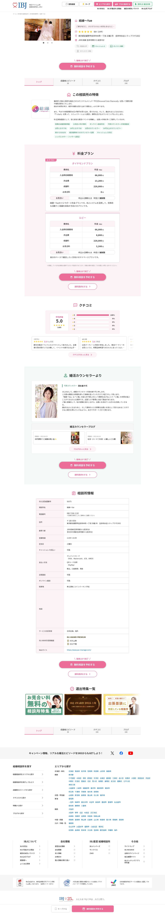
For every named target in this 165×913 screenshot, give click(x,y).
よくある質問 (30, 864)
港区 (84, 778)
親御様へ (30, 860)
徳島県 (102, 819)
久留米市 (80, 826)
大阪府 (71, 809)
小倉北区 (94, 826)
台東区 (102, 778)
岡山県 (83, 819)
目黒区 (127, 778)
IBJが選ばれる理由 (114, 8)
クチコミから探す (28, 798)
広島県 (89, 819)
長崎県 (77, 830)
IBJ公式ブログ (147, 8)
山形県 (102, 771)
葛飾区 (119, 781)
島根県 (77, 819)
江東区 (115, 778)
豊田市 (104, 802)
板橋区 (100, 781)
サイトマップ (134, 846)
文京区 (96, 778)
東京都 (71, 774)
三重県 (83, 805)
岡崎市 (77, 802)
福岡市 (86, 826)
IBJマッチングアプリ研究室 (134, 861)
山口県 (96, 819)
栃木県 (89, 791)
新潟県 (77, 795)
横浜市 (107, 788)
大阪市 (71, 812)
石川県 (96, 795)
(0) (67, 81)
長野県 (83, 795)
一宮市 (71, 802)
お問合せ (65, 857)
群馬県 (96, 791)
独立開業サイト (134, 857)
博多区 (101, 826)
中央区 (79, 778)
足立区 (113, 781)
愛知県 (71, 798)
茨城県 (83, 791)
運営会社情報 (65, 846)
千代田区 (72, 778)
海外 (115, 830)
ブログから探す (28, 813)
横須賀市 (100, 788)
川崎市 (79, 788)
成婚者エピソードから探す (28, 790)
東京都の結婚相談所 (23, 14)
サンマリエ (100, 850)
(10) (97, 81)
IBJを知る (101, 8)
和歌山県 (97, 816)
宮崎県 (96, 830)
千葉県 (77, 791)
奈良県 (89, 816)
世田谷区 (141, 778)
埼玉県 (71, 791)
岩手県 (83, 771)
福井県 (102, 795)
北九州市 (72, 826)
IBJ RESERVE (134, 850)
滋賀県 (83, 816)
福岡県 (71, 823)
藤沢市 (93, 788)
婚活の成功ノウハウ (131, 8)
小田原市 (72, 788)
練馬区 (107, 781)
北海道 (71, 771)
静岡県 (77, 805)
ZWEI (100, 853)
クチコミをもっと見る (81, 354)
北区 (89, 781)
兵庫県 (71, 816)
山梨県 (71, 795)
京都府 (77, 816)
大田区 (133, 778)
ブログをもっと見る (81, 449)
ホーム (14, 14)
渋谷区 (147, 778)
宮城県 (89, 771)
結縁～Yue (42, 14)
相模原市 (86, 788)
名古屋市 (117, 802)
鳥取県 (71, 819)
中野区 (71, 781)
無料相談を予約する (95, 908)
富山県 (89, 795)
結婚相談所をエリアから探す (28, 774)
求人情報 (65, 853)
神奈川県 (72, 784)
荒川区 (94, 781)
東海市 (97, 802)
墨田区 (108, 778)
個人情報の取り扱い (65, 860)
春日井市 (84, 802)
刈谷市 (91, 802)
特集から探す (28, 805)
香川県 (108, 819)
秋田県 (96, 771)
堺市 (76, 812)
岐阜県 (71, 805)
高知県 (121, 819)
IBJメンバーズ (100, 846)
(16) (126, 81)
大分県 (89, 830)
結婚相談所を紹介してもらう (28, 782)
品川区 (121, 778)
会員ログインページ (134, 853)
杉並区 (77, 781)
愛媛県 (115, 819)
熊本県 (83, 830)
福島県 (108, 771)
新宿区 (89, 778)
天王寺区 (93, 812)
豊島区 (83, 781)
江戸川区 (126, 781)
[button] (43, 42)
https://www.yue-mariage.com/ (79, 650)
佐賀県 (71, 830)
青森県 (77, 771)
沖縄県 (110, 830)
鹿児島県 (103, 830)
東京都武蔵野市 (34, 14)
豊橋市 (110, 802)
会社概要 (65, 850)
